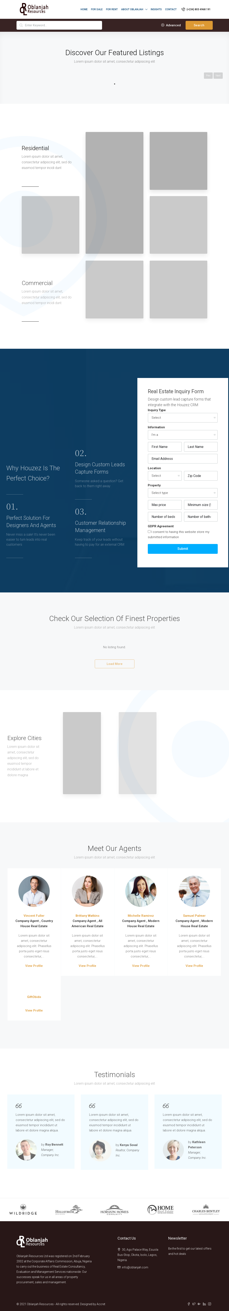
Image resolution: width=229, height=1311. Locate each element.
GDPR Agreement (161, 526)
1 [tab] (115, 84)
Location (154, 468)
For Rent (112, 9)
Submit (182, 549)
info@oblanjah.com (135, 1267)
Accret (101, 1304)
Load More (115, 664)
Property (154, 485)
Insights (156, 9)
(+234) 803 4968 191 (196, 9)
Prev (208, 75)
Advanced (171, 25)
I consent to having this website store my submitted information (178, 534)
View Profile (34, 966)
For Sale (97, 9)
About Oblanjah (132, 9)
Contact (171, 9)
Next (218, 75)
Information (156, 427)
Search (199, 25)
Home (84, 9)
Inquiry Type (157, 410)
